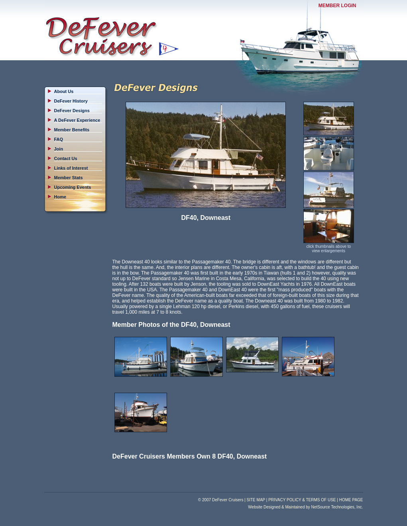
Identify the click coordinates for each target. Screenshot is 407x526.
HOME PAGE (351, 500)
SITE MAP (256, 500)
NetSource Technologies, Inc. (337, 507)
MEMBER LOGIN (337, 5)
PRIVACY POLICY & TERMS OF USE (302, 500)
